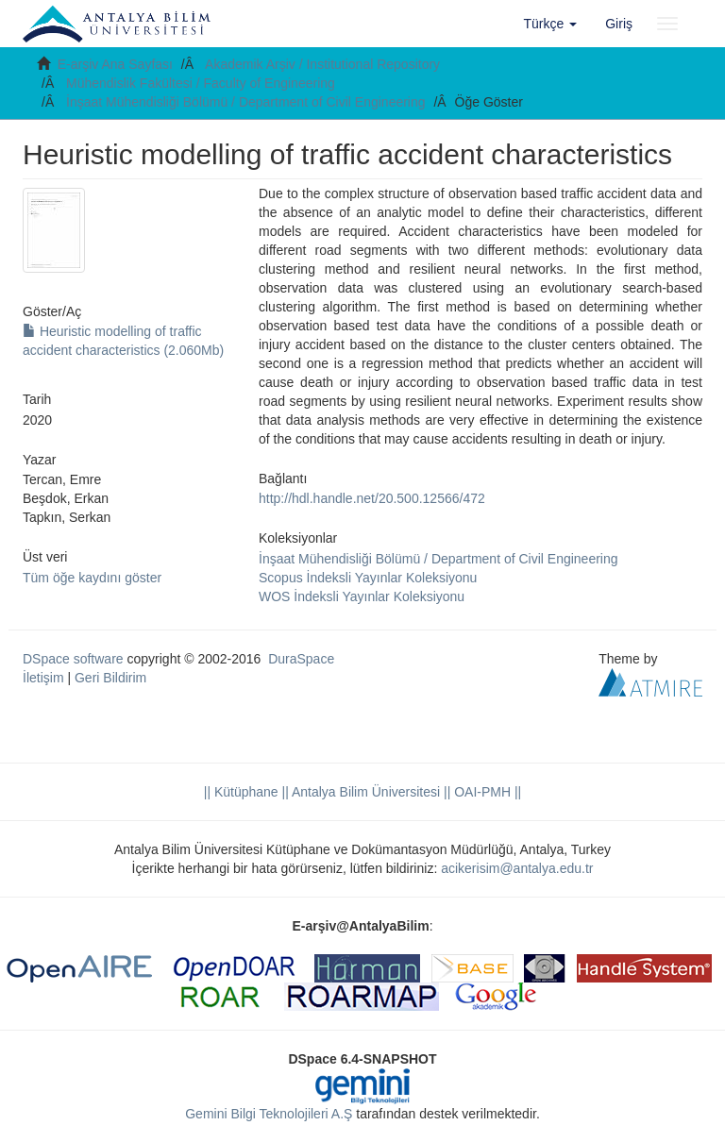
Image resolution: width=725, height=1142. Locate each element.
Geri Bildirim (110, 677)
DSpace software (73, 658)
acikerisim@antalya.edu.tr (517, 868)
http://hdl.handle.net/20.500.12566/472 (372, 498)
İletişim (43, 677)
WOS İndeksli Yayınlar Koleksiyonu (361, 596)
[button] (551, 23)
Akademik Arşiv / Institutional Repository (322, 64)
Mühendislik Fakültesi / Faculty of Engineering (200, 83)
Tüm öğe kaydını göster (92, 577)
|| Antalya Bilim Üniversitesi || (364, 791)
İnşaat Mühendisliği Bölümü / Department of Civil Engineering (246, 101)
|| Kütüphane (241, 791)
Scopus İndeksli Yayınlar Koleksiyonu (368, 577)
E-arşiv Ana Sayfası (115, 64)
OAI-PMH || (485, 791)
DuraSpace (301, 658)
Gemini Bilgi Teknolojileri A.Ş (268, 1113)
